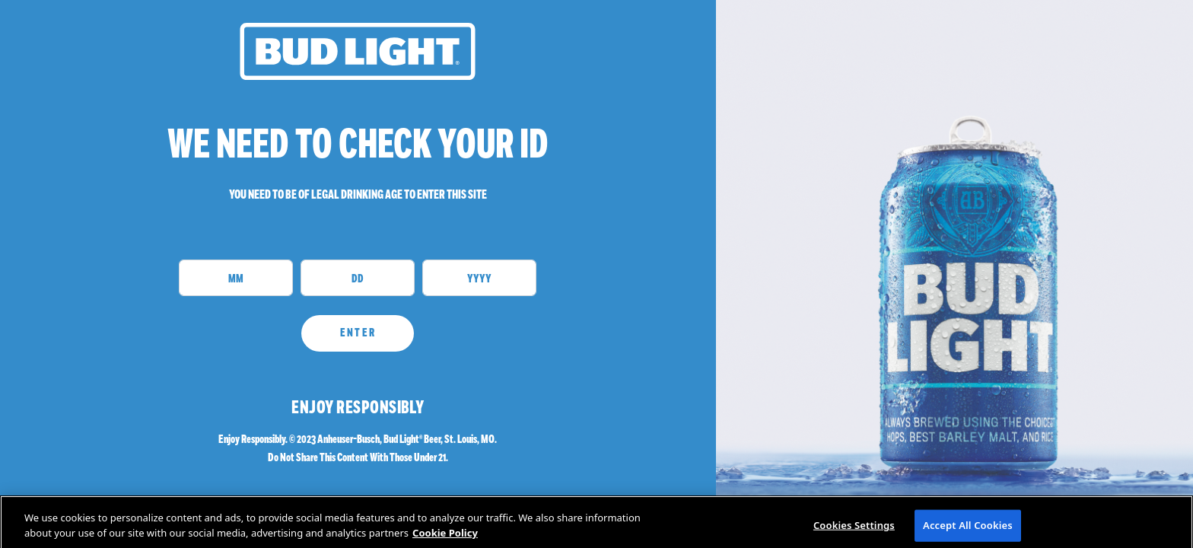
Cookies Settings (854, 531)
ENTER (358, 333)
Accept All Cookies (968, 531)
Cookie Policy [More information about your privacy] (445, 539)
